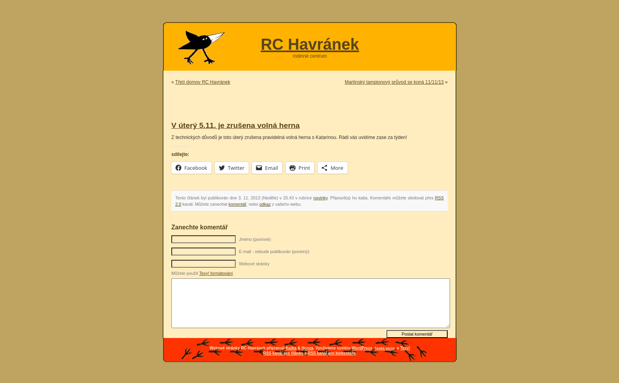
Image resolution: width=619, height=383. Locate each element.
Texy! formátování (216, 273)
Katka (291, 348)
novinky (320, 197)
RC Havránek (310, 44)
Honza (307, 348)
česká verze (385, 348)
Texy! (405, 348)
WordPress (362, 348)
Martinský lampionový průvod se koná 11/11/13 (394, 82)
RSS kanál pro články (283, 353)
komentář (237, 204)
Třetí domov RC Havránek (202, 82)
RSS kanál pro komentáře (331, 353)
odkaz (265, 204)
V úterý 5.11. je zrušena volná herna (235, 125)
